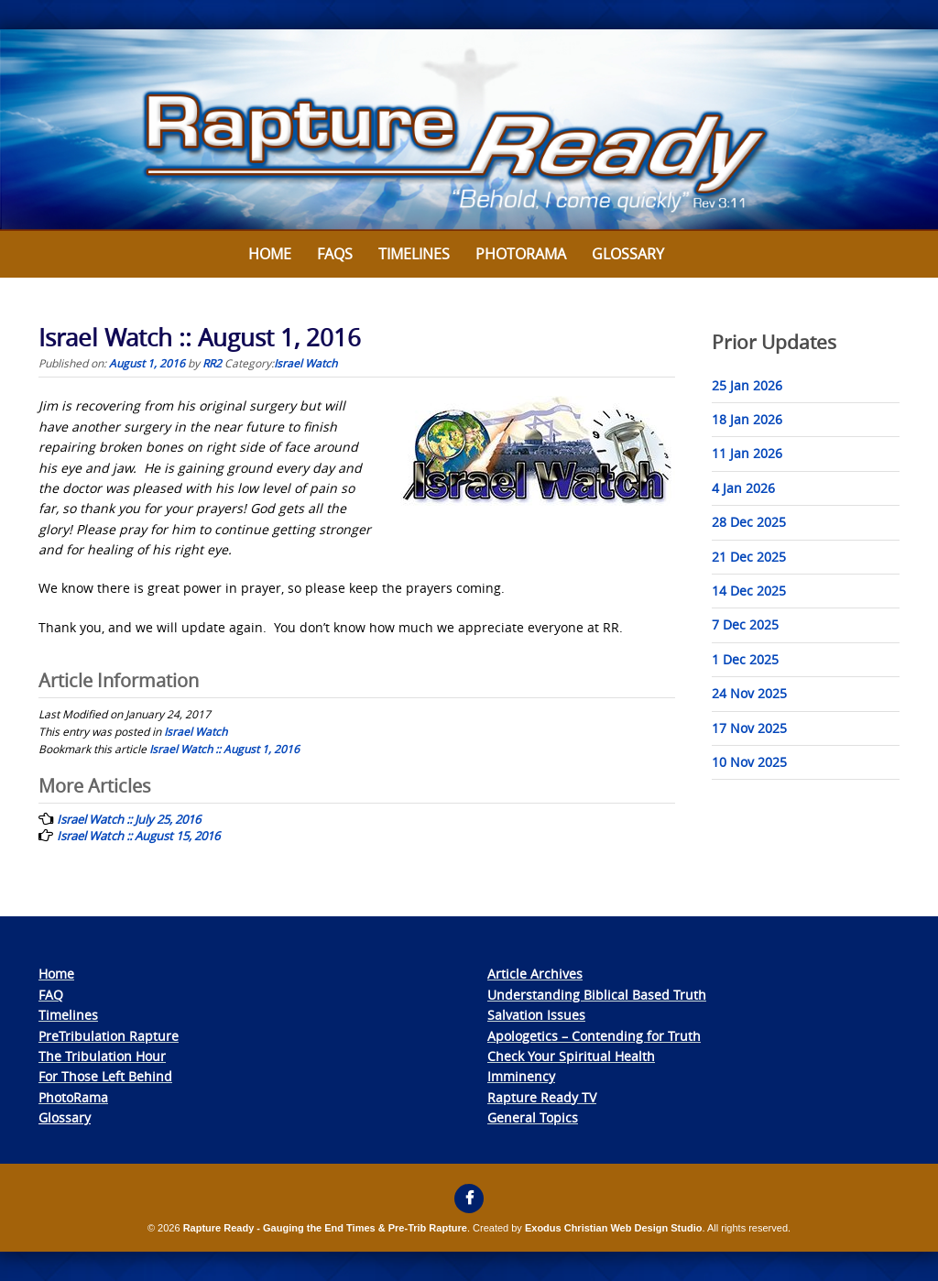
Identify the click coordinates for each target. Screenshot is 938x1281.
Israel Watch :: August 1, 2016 (224, 748)
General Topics (532, 1117)
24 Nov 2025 (749, 693)
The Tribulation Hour (102, 1056)
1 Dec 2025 (745, 659)
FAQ (50, 994)
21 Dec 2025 (749, 556)
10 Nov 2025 (749, 762)
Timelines (414, 254)
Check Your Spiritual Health (571, 1056)
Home (269, 254)
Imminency (521, 1076)
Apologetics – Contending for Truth (594, 1036)
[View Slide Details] (469, 130)
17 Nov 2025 (749, 728)
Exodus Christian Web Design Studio (614, 1227)
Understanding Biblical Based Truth (596, 994)
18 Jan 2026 (747, 419)
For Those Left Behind (105, 1076)
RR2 (212, 363)
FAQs (335, 254)
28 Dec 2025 (749, 522)
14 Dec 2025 (749, 590)
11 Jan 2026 (747, 453)
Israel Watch (305, 363)
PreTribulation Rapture (108, 1036)
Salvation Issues (536, 1015)
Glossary (628, 254)
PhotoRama (73, 1097)
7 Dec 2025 (745, 624)
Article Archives (535, 973)
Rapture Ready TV (541, 1097)
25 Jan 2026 (747, 385)
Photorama (520, 254)
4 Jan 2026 (743, 488)
